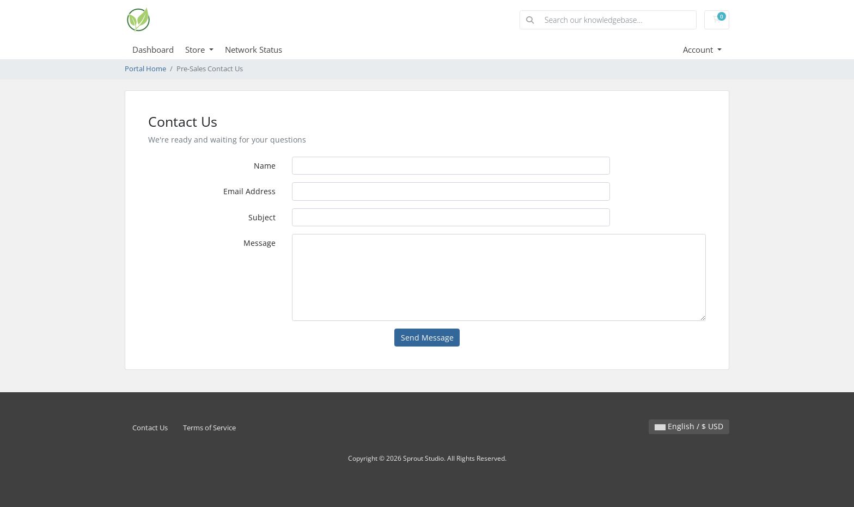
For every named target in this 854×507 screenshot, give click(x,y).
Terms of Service (209, 427)
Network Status (253, 49)
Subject (262, 217)
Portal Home (145, 68)
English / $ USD (689, 426)
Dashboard (153, 49)
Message (259, 243)
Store (196, 49)
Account (699, 49)
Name (265, 165)
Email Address (249, 191)
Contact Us (150, 427)
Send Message (427, 337)
